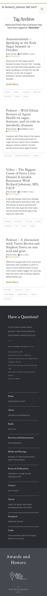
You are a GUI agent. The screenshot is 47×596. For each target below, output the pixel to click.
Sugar (26, 96)
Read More (12, 84)
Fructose (7, 96)
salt (16, 226)
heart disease (9, 294)
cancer (7, 92)
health (38, 221)
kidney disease (22, 294)
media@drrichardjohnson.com (22, 346)
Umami (32, 226)
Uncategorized (13, 56)
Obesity (17, 96)
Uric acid (7, 299)
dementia (26, 92)
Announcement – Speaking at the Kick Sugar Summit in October (21, 44)
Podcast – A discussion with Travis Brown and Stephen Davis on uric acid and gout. (23, 245)
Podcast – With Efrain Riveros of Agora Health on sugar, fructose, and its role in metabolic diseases (23, 117)
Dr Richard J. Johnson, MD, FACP (19, 7)
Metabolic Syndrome (22, 156)
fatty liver (36, 92)
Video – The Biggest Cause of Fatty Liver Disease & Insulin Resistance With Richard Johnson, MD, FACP (22, 178)
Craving (16, 92)
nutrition (7, 226)
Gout (27, 290)
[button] (42, 9)
